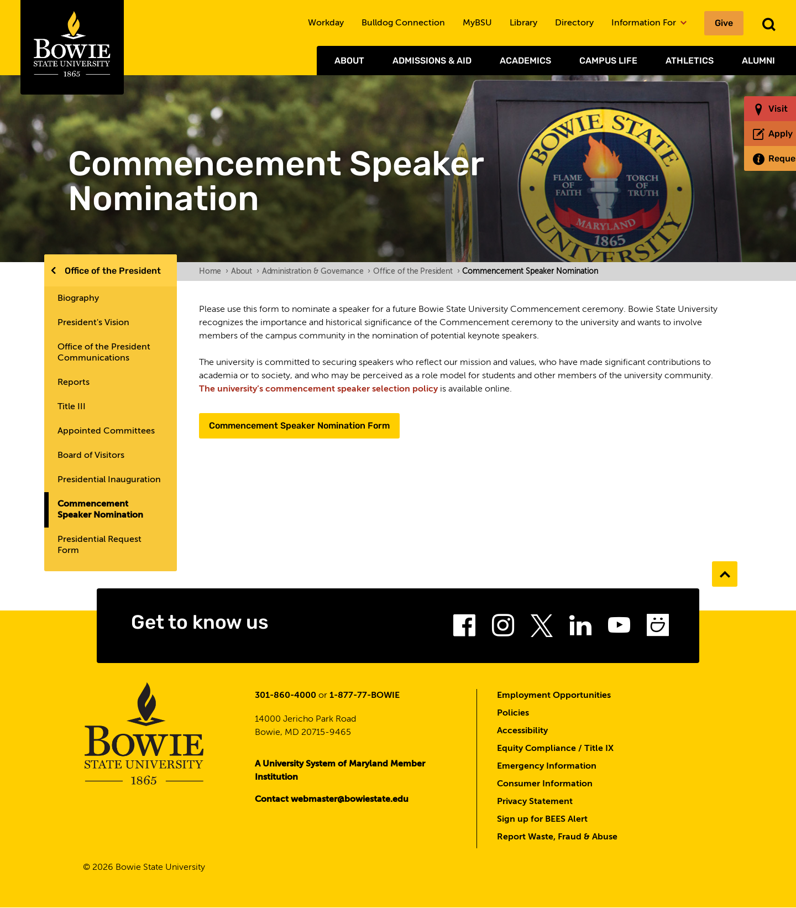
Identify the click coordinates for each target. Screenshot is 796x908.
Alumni (758, 60)
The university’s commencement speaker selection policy (318, 389)
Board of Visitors (90, 455)
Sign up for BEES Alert (542, 819)
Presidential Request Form (99, 545)
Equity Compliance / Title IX (555, 748)
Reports (73, 382)
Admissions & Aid (432, 60)
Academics (525, 60)
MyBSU (477, 23)
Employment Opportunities (554, 695)
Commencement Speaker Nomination (100, 510)
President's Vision (93, 323)
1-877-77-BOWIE (364, 695)
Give (724, 23)
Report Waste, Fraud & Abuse (557, 837)
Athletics (690, 60)
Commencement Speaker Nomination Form (299, 425)
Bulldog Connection (403, 23)
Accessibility (522, 731)
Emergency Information (546, 766)
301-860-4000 (285, 695)
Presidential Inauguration (109, 480)
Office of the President (113, 270)
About (349, 60)
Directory (574, 23)
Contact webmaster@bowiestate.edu (332, 799)
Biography (78, 298)
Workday (326, 23)
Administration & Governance (316, 271)
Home (213, 271)
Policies (513, 713)
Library (523, 23)
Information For (649, 23)
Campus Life (608, 60)
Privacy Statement (535, 801)
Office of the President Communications (103, 353)
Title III (71, 407)
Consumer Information (545, 784)
